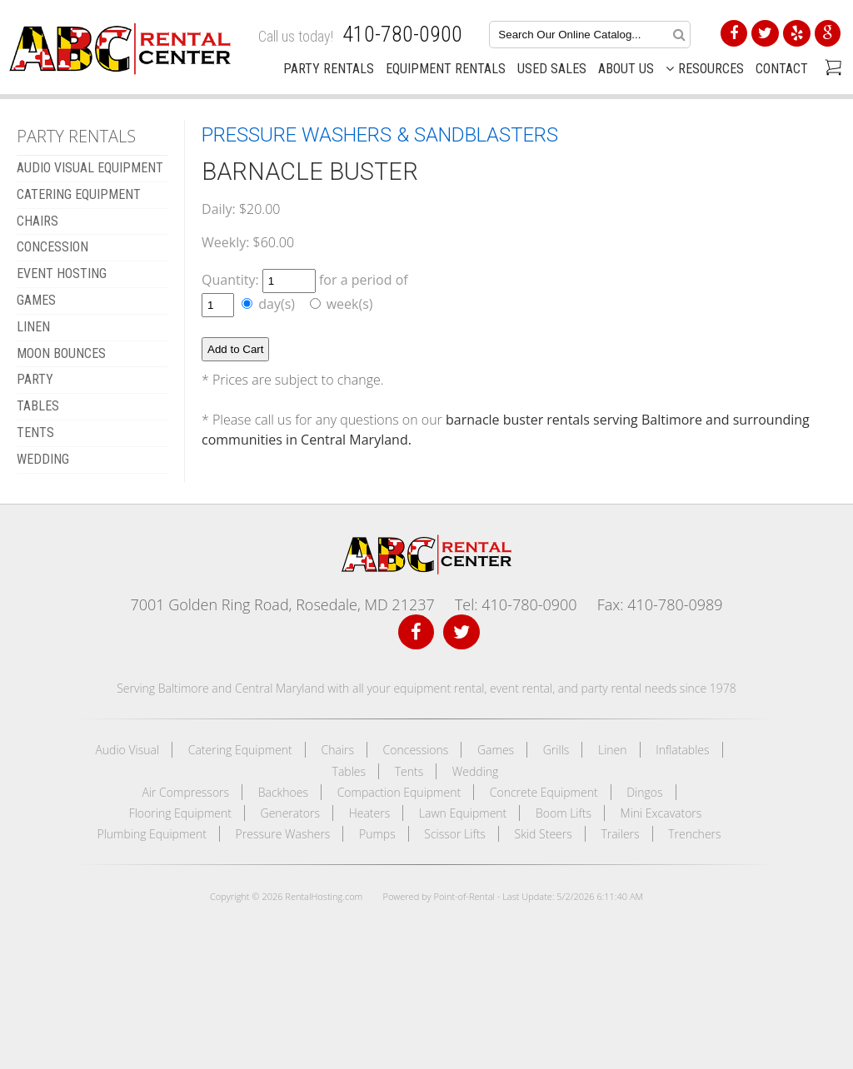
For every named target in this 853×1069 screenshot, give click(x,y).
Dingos (644, 792)
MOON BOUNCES (61, 353)
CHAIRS (37, 221)
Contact (782, 69)
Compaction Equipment (399, 792)
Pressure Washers (283, 834)
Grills (556, 750)
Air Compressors (185, 792)
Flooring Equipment (180, 813)
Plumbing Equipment (152, 834)
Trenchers (694, 834)
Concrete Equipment (544, 792)
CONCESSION (52, 247)
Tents (409, 771)
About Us (626, 69)
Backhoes (283, 792)
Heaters (370, 813)
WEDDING (43, 459)
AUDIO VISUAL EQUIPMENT (90, 168)
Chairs (337, 750)
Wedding (475, 771)
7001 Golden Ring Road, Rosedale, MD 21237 (282, 604)
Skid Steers (543, 834)
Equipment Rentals (446, 69)
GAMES (36, 300)
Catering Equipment (240, 750)
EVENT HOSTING (62, 273)
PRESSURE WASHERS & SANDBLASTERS (380, 135)
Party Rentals (328, 69)
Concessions (416, 750)
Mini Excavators (661, 813)
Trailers (620, 834)
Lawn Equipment (462, 813)
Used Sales (551, 69)
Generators (291, 813)
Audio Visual (127, 750)
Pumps (377, 834)
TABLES (38, 406)
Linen (612, 750)
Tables (349, 771)
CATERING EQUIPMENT (79, 194)
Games (495, 750)
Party (35, 379)
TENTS (35, 432)
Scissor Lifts (455, 834)
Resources (705, 69)
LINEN (33, 327)
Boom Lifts (563, 813)
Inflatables (682, 750)
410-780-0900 (402, 34)
